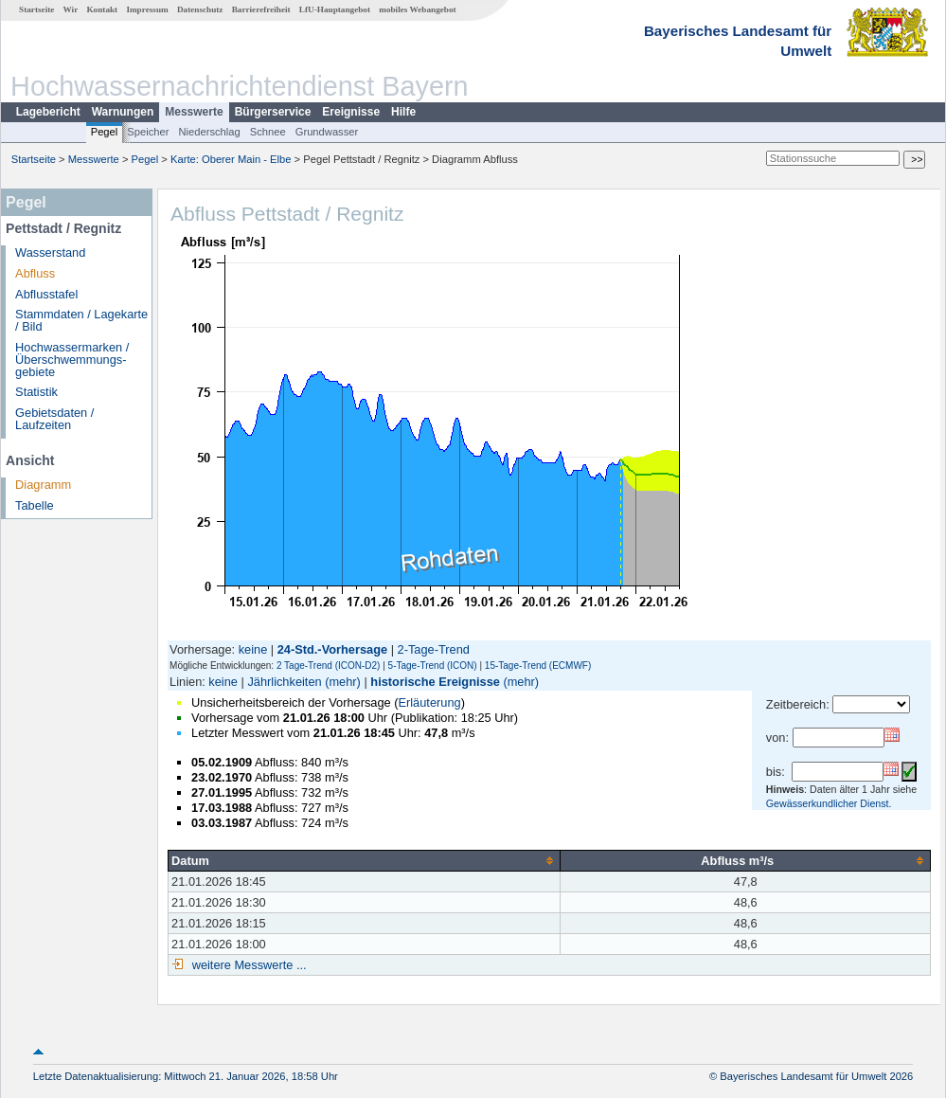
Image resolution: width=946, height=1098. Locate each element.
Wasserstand (50, 252)
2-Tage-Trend (434, 649)
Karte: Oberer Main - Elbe (230, 159)
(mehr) (343, 682)
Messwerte (194, 111)
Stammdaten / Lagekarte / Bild (81, 320)
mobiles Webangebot (417, 9)
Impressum (147, 9)
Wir (71, 9)
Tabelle (34, 505)
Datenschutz (200, 9)
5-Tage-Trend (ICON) (432, 665)
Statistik (36, 392)
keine (253, 649)
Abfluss (35, 273)
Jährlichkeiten (284, 682)
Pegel (104, 131)
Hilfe (403, 111)
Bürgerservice (273, 111)
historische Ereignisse (435, 682)
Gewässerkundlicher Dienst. (829, 803)
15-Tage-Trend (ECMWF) (538, 665)
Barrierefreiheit (261, 9)
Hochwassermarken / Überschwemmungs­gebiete (72, 359)
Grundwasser (327, 131)
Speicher (148, 131)
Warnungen (123, 111)
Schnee (268, 131)
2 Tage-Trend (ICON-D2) (328, 665)
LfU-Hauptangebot (334, 9)
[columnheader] (365, 860)
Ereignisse (351, 111)
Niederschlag (209, 131)
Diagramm (43, 484)
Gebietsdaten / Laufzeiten (54, 418)
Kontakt (101, 9)
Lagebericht (48, 111)
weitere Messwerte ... (247, 965)
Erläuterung (429, 702)
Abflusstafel (46, 294)
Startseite (36, 9)
